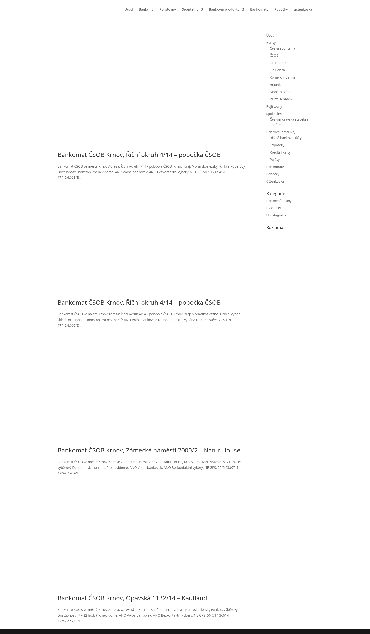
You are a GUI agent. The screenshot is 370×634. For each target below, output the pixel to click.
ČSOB (274, 55)
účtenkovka (303, 10)
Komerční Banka (282, 77)
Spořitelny (190, 10)
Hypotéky (277, 145)
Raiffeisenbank (281, 99)
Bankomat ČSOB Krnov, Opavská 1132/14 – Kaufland (132, 598)
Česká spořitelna (282, 48)
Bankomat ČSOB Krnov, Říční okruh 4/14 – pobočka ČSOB (139, 154)
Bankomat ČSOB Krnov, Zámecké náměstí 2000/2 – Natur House (149, 450)
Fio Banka (277, 70)
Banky (144, 10)
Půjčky (275, 159)
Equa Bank (278, 62)
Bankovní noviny (279, 201)
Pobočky (281, 10)
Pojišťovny (168, 10)
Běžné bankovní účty (286, 137)
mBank (275, 84)
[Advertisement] (301, 314)
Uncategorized (277, 215)
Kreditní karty (280, 152)
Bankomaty (259, 10)
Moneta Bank (280, 91)
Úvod (129, 10)
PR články (273, 208)
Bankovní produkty (224, 10)
